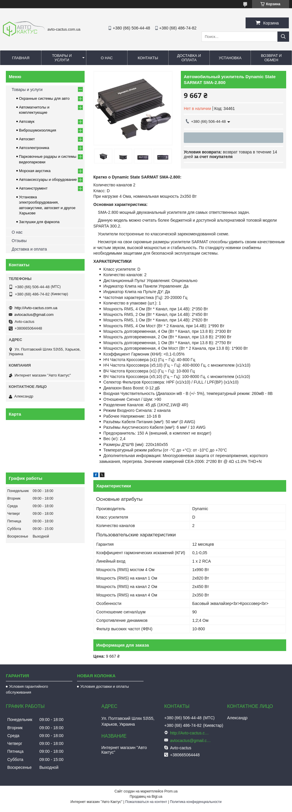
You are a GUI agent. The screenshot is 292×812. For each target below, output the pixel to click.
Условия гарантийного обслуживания (27, 689)
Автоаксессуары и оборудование (48, 179)
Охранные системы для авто (44, 98)
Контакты (148, 58)
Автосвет (27, 139)
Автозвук (26, 121)
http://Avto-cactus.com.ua (36, 308)
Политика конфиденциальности (195, 802)
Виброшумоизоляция (37, 130)
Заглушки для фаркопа (39, 222)
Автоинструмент (33, 188)
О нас (107, 58)
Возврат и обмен (271, 57)
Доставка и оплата (189, 57)
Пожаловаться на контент (146, 802)
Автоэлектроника (34, 148)
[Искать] (283, 37)
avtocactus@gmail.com (34, 314)
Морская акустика (34, 171)
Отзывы (19, 240)
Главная (20, 58)
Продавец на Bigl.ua (146, 796)
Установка (230, 58)
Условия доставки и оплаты (104, 686)
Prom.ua (170, 791)
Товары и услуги (62, 57)
